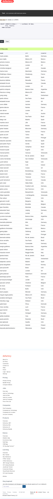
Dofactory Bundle (7, 429)
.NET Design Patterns (8, 463)
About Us (5, 359)
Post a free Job (7, 401)
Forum (4, 369)
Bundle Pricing (6, 382)
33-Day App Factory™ (8, 446)
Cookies (15, 492)
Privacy (9, 492)
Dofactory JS (6, 427)
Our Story (5, 361)
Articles (5, 476)
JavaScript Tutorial (7, 467)
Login (4, 371)
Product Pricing (7, 380)
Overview (5, 421)
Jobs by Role (6, 395)
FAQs (4, 367)
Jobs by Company (7, 399)
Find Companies (7, 408)
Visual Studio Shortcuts (9, 471)
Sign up (8, 371)
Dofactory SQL (7, 425)
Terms (4, 492)
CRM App (5, 444)
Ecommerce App (7, 440)
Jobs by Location (7, 397)
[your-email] (13, 486)
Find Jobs (5, 391)
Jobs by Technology (8, 393)
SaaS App (5, 442)
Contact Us (6, 365)
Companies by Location (9, 412)
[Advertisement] (34, 11)
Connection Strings (8, 469)
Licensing (5, 493)
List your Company (8, 414)
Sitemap (5, 373)
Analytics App (6, 438)
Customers (6, 363)
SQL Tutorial (6, 454)
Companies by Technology (10, 410)
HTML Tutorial (6, 459)
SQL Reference (7, 457)
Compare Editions (7, 384)
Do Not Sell (22, 492)
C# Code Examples (8, 473)
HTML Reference (7, 461)
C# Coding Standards (8, 465)
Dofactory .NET (7, 423)
